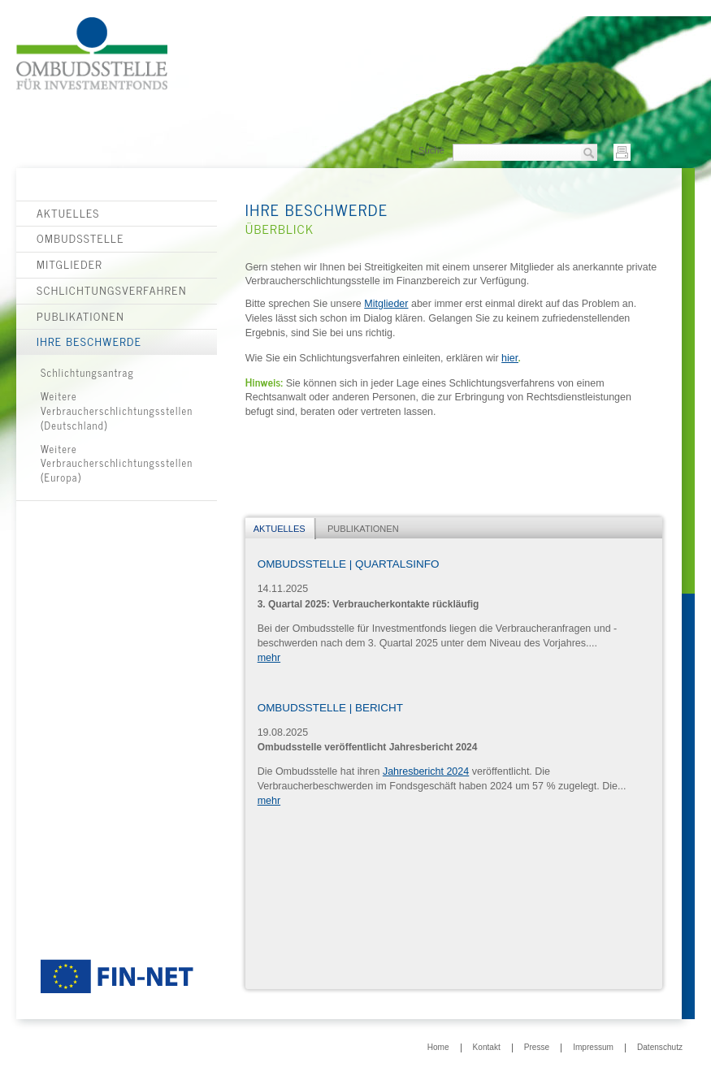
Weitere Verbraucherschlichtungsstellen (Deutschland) (117, 410)
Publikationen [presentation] (363, 529)
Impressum (593, 1048)
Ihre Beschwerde (89, 341)
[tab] (280, 528)
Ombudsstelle (80, 238)
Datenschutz (660, 1048)
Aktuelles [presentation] (280, 529)
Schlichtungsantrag (87, 372)
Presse (536, 1048)
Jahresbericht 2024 (426, 771)
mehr (269, 657)
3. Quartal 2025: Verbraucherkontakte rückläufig (368, 604)
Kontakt (487, 1048)
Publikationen (80, 316)
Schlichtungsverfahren (112, 290)
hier (509, 358)
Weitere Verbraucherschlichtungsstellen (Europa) (117, 463)
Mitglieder (69, 264)
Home (438, 1048)
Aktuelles (68, 213)
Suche (431, 150)
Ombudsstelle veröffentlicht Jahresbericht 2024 (368, 747)
